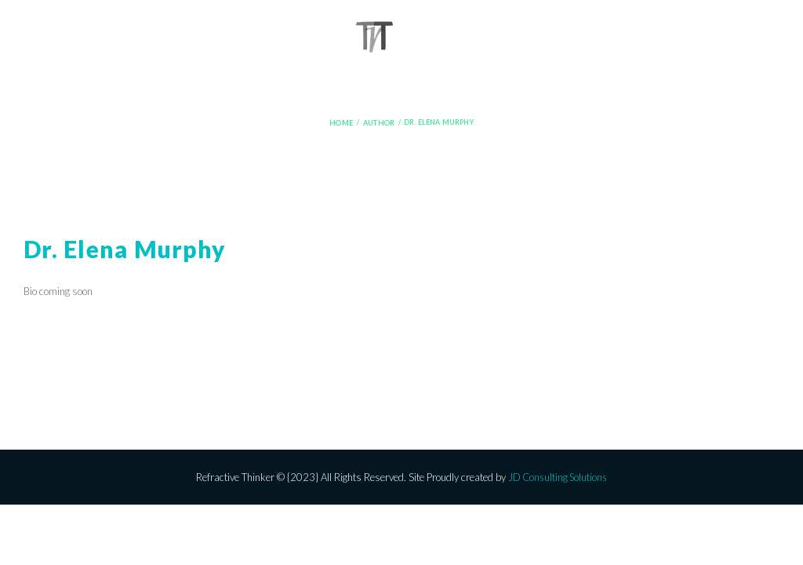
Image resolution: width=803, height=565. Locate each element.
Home (343, 122)
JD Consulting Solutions (557, 476)
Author (378, 122)
